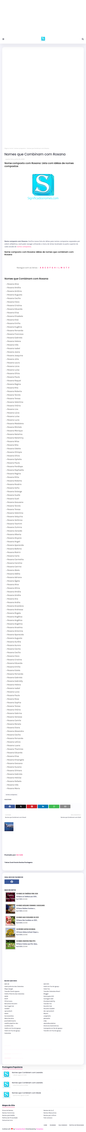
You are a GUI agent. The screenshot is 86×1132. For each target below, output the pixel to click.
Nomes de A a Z (49, 1110)
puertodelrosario (10, 1021)
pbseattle (47, 1018)
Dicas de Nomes (7, 1110)
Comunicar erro (7, 1120)
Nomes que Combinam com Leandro (27, 1082)
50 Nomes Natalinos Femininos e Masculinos (30, 905)
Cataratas (7, 1033)
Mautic (46, 1013)
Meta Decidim (9, 1018)
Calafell (7, 1008)
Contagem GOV (48, 999)
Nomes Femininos (8, 1113)
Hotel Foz (47, 989)
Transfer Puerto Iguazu (11, 991)
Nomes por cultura (50, 1115)
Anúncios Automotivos (51, 1026)
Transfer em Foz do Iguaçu (52, 1030)
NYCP (6, 999)
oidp (45, 1021)
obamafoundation (50, 1023)
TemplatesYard (20, 1129)
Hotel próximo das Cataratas (14, 986)
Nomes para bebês (8, 1115)
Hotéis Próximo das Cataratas (14, 994)
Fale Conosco (63, 1125)
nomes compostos (20, 148)
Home (45, 1125)
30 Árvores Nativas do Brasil (25, 929)
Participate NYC (49, 996)
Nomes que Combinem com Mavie (26, 1093)
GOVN (6, 996)
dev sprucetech (49, 1011)
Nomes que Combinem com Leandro (27, 1072)
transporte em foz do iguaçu (53, 1028)
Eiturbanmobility (49, 1001)
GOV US (6, 984)
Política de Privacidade (10, 1118)
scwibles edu (8, 1026)
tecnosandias (9, 1016)
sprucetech (8, 1011)
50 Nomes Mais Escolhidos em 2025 (27, 917)
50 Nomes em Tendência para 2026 (27, 893)
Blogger (46, 994)
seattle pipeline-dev (11, 1023)
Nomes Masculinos (50, 1113)
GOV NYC (46, 984)
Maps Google (8, 989)
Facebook (53, 1125)
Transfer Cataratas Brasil (52, 991)
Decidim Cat (48, 1006)
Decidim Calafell (49, 1008)
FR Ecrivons (8, 1001)
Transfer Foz (48, 1003)
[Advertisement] (43, 19)
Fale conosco (48, 1118)
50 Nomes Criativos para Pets (25, 941)
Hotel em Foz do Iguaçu (51, 986)
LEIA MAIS (25, 899)
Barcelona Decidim (10, 1003)
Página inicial (8, 148)
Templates (39, 1129)
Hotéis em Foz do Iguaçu (12, 1028)
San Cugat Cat (9, 1006)
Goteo (6, 1013)
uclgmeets (47, 1016)
